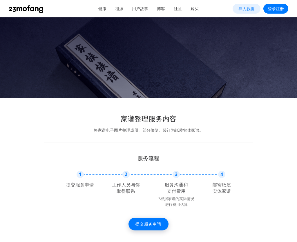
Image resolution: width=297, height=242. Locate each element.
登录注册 (276, 8)
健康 (102, 8)
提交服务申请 (148, 224)
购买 (195, 8)
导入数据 (246, 9)
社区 (178, 8)
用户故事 (140, 8)
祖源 (119, 8)
